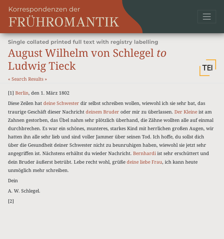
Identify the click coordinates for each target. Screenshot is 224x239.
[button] (208, 67)
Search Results (28, 79)
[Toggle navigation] (207, 16)
